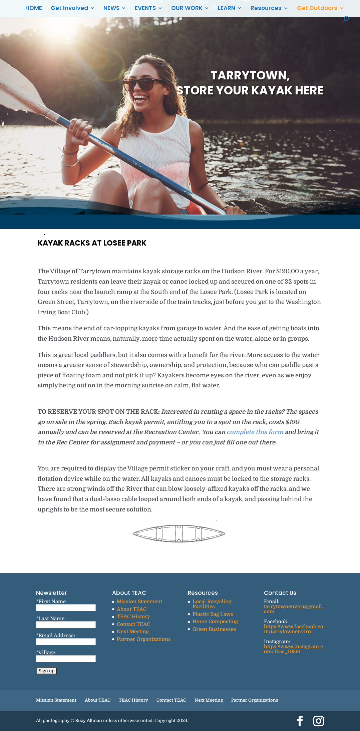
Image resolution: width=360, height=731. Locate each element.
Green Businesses (214, 629)
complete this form (256, 432)
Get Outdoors (317, 9)
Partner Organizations (144, 639)
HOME (33, 9)
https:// (272, 647)
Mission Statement (139, 602)
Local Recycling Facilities (212, 604)
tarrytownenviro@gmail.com (293, 609)
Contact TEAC (133, 624)
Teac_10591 (287, 652)
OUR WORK (187, 9)
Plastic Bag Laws (213, 614)
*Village (45, 653)
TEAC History (133, 617)
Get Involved (69, 9)
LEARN (226, 9)
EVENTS (145, 9)
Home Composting (215, 622)
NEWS (111, 9)
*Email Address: (55, 636)
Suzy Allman (88, 720)
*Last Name (50, 619)
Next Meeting (133, 632)
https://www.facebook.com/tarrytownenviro (293, 629)
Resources (266, 9)
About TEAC (131, 609)
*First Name (51, 602)
